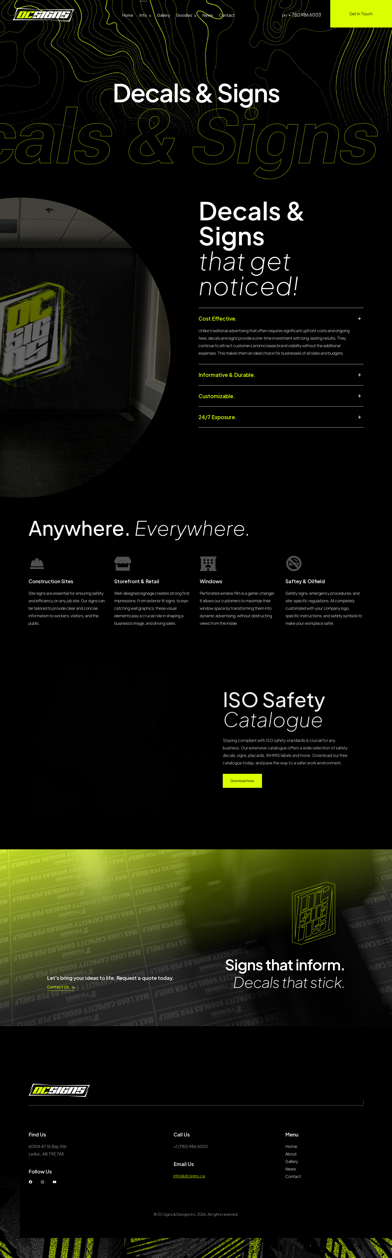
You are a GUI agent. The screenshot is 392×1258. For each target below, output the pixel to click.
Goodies (184, 15)
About (291, 1153)
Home (127, 15)
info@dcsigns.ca (189, 1175)
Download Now (242, 780)
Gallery (163, 15)
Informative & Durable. (238, 382)
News (207, 15)
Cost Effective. (225, 321)
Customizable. (224, 408)
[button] (281, 321)
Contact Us (60, 987)
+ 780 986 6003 (304, 15)
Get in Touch (361, 14)
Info (143, 15)
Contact (227, 15)
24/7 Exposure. (225, 434)
